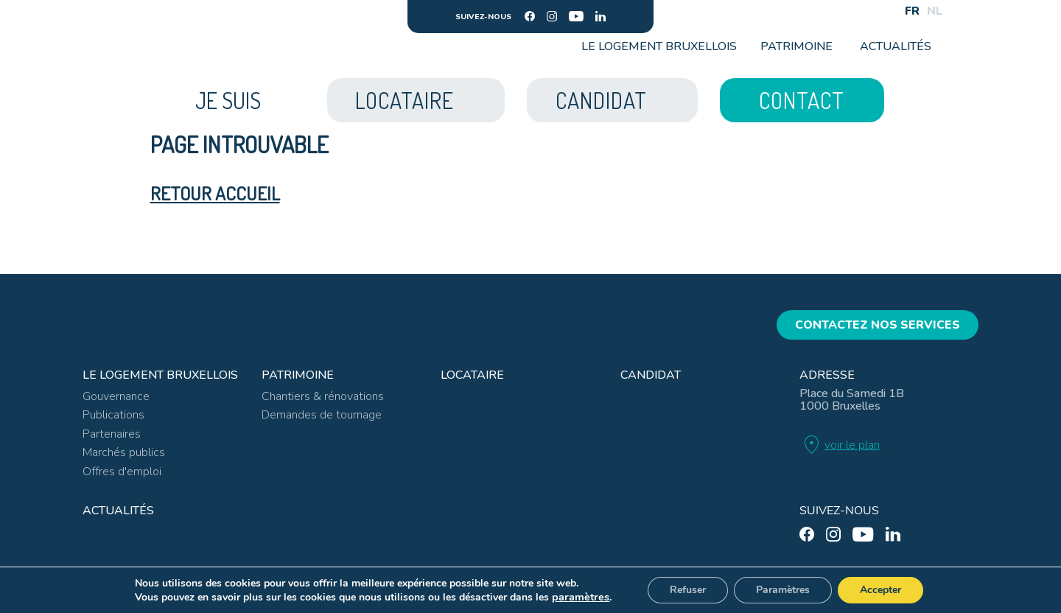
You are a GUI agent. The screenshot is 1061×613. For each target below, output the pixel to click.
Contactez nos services (877, 325)
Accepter (880, 590)
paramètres (580, 596)
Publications (113, 415)
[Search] (882, 11)
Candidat (650, 375)
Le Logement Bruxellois (659, 46)
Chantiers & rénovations (323, 396)
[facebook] (530, 16)
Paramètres (783, 590)
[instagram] (552, 16)
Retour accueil (215, 193)
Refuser (688, 590)
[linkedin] (600, 16)
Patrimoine (796, 46)
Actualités (895, 46)
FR (912, 11)
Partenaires (112, 434)
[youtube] (576, 16)
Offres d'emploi (122, 471)
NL (935, 11)
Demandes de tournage (322, 415)
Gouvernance (116, 396)
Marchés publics (124, 452)
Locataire (472, 375)
